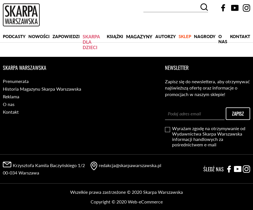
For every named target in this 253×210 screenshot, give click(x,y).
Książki (115, 36)
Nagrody (205, 36)
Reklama (11, 96)
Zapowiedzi (66, 36)
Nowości (39, 36)
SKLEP (185, 36)
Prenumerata (16, 81)
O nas (222, 38)
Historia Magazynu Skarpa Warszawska (42, 89)
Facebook (223, 8)
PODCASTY (14, 36)
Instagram (246, 8)
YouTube (235, 8)
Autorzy (165, 36)
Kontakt (240, 36)
